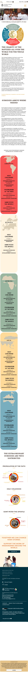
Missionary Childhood (7, 572)
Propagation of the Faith (7, 570)
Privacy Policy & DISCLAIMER (16, 603)
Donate (6, 584)
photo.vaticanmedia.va (11, 614)
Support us (14, 551)
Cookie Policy (5, 604)
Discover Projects (8, 582)
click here (20, 666)
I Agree (14, 670)
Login (26, 1)
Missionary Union (6, 575)
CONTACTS (4, 603)
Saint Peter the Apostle (7, 573)
